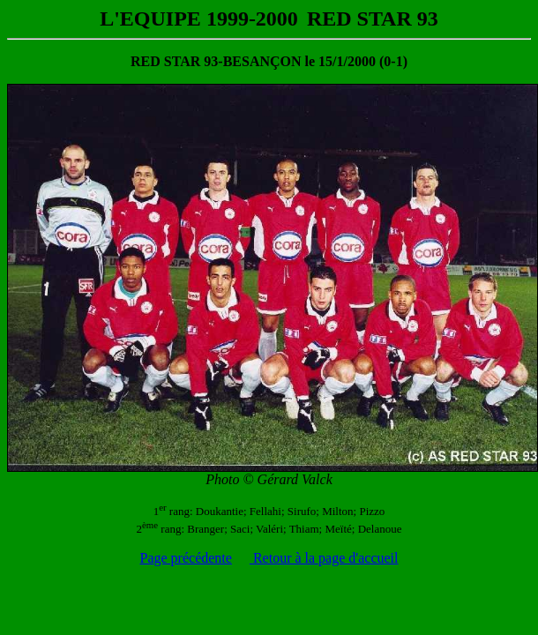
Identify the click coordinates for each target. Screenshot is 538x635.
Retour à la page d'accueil (324, 557)
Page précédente (186, 557)
